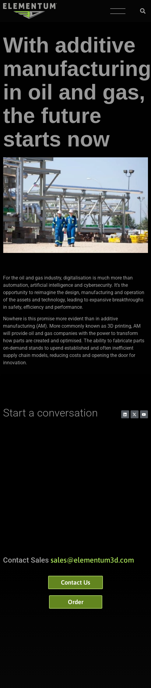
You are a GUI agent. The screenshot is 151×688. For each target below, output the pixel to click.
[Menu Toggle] (117, 11)
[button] (143, 11)
